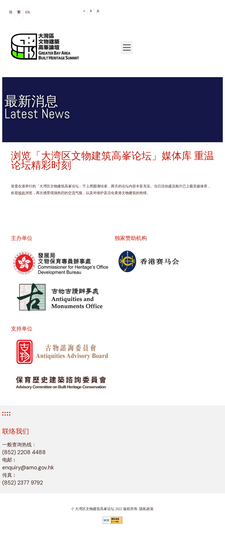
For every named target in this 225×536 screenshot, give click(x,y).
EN (27, 12)
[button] (127, 47)
